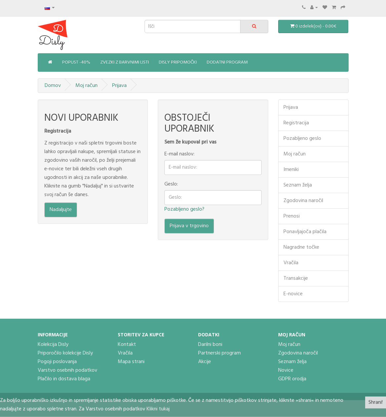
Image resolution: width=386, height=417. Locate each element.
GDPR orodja (292, 379)
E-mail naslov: (179, 154)
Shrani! (375, 402)
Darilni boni (210, 344)
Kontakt (127, 344)
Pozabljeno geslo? (184, 209)
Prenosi (291, 216)
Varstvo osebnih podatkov (67, 370)
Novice (285, 370)
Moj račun (86, 85)
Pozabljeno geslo (302, 138)
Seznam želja (297, 185)
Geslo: (171, 184)
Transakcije (295, 278)
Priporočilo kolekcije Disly (65, 353)
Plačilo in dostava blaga (64, 379)
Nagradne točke (301, 247)
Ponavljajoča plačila (304, 232)
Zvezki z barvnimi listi (124, 62)
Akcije (204, 361)
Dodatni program (227, 62)
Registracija (296, 123)
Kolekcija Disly (53, 344)
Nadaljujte (61, 209)
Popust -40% (76, 62)
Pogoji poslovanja (57, 361)
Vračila (290, 263)
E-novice (293, 294)
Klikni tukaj (158, 409)
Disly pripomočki (178, 62)
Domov (53, 85)
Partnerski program (219, 353)
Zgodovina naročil (303, 200)
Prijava (119, 85)
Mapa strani (131, 361)
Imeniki (291, 169)
